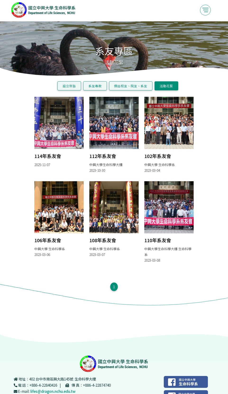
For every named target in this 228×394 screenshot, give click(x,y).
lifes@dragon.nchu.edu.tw (53, 391)
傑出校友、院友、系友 (130, 85)
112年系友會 (102, 156)
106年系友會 (47, 240)
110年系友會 (157, 240)
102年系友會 (157, 156)
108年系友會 (102, 240)
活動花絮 (166, 85)
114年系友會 (47, 156)
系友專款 (95, 85)
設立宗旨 (69, 85)
